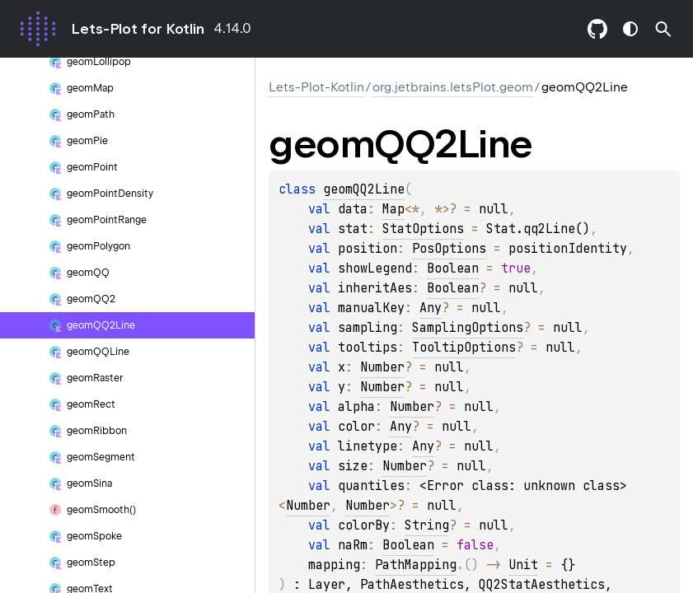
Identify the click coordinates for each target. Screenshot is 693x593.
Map (393, 209)
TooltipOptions (464, 347)
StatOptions (423, 229)
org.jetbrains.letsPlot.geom (452, 87)
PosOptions (449, 248)
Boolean (453, 268)
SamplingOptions (467, 328)
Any (430, 308)
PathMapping (416, 565)
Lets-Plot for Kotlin (137, 29)
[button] (663, 28)
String (427, 525)
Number (382, 367)
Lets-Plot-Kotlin (316, 87)
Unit (523, 565)
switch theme (630, 28)
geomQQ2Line (364, 189)
